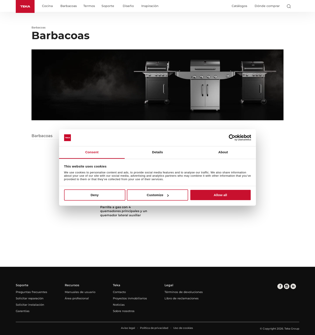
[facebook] (280, 286)
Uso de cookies (183, 328)
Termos (89, 6)
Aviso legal (128, 328)
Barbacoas (68, 6)
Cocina (47, 6)
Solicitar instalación (30, 304)
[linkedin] (293, 286)
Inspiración (150, 6)
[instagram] (286, 286)
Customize (158, 195)
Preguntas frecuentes (31, 292)
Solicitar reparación (30, 298)
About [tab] (223, 152)
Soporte (108, 6)
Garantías (23, 311)
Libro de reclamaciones (181, 298)
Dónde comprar (267, 6)
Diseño (128, 6)
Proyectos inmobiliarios (130, 298)
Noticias (119, 304)
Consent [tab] (92, 152)
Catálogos (239, 6)
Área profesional (77, 298)
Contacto (119, 292)
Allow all (220, 195)
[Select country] (297, 6)
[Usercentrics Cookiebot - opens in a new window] (232, 137)
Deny (95, 195)
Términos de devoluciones (183, 292)
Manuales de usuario (80, 292)
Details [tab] (157, 152)
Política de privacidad (154, 328)
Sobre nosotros (124, 311)
